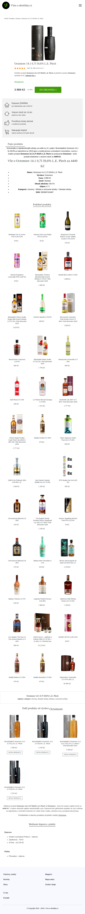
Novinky (6, 879)
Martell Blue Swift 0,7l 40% (68, 275)
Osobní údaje (50, 884)
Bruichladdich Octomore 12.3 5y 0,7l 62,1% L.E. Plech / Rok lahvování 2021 (70, 743)
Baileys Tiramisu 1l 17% (17, 599)
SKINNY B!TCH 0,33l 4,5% (68, 637)
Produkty (11, 18)
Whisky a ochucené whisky (58, 699)
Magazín (48, 874)
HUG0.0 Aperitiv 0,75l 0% (42, 317)
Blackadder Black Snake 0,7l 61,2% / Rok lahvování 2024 (42, 361)
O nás (5, 893)
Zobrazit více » (30, 75)
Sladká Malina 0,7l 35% (17, 677)
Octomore (71, 73)
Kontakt (6, 898)
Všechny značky (9, 874)
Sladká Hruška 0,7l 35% (42, 438)
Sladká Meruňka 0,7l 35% (42, 677)
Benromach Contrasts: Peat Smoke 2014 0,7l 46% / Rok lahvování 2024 (68, 319)
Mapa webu (49, 879)
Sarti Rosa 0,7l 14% (17, 400)
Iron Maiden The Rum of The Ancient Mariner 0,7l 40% (17, 639)
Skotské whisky (43, 699)
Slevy (5, 884)
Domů (6, 18)
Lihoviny (17, 18)
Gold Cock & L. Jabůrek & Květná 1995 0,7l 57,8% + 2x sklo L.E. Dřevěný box (42, 639)
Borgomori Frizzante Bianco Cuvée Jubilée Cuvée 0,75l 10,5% (68, 237)
